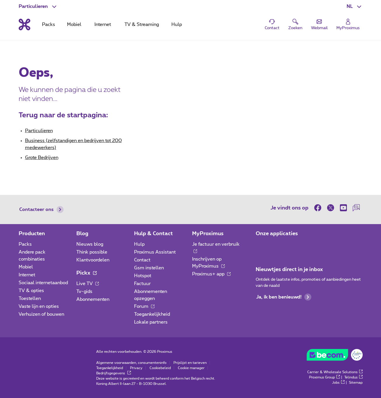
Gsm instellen (149, 268)
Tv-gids (84, 291)
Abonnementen (92, 299)
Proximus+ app (211, 274)
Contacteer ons (41, 209)
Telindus (353, 377)
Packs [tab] (48, 24)
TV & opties (31, 290)
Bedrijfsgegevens (113, 373)
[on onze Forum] (356, 207)
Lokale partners (151, 322)
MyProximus (208, 233)
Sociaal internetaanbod (43, 282)
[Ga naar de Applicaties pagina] (261, 246)
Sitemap (356, 382)
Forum (144, 306)
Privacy (136, 368)
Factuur (142, 283)
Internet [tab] (102, 24)
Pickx (86, 273)
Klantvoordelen (92, 260)
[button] (355, 6)
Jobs (338, 382)
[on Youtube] (343, 207)
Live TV (87, 283)
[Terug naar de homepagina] (24, 24)
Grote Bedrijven (41, 157)
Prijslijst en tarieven (190, 362)
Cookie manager (191, 368)
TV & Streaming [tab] (141, 24)
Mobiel (26, 267)
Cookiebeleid (160, 368)
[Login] (348, 24)
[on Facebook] (319, 207)
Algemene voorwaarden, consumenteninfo (131, 362)
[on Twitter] (330, 207)
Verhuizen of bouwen (41, 314)
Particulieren (39, 130)
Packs (25, 244)
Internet (27, 275)
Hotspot (142, 275)
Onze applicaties (277, 233)
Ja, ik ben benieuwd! (283, 297)
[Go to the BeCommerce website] (335, 356)
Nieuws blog (89, 244)
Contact (142, 260)
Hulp (139, 244)
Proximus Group (324, 377)
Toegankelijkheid (152, 314)
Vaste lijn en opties (39, 306)
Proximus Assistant (155, 252)
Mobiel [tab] (74, 24)
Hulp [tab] (176, 24)
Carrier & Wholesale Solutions (335, 372)
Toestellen (30, 298)
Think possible (91, 252)
